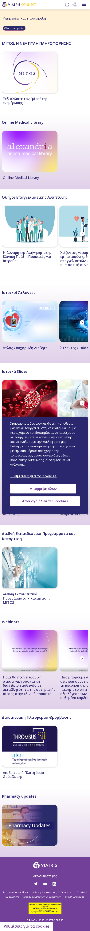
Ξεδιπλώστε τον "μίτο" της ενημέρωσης (25, 101)
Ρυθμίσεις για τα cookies (27, 926)
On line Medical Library (21, 178)
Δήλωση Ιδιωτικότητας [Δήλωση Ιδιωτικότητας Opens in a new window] (44, 892)
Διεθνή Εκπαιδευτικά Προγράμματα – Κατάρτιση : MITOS (26, 598)
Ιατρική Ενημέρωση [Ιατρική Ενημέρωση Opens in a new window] (74, 897)
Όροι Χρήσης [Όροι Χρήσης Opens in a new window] (12, 897)
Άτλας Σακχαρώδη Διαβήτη (25, 348)
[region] (45, 465)
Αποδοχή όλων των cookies (45, 501)
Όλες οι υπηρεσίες (14, 28)
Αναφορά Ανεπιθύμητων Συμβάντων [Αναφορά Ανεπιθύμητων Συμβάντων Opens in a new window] (42, 897)
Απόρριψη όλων (43, 488)
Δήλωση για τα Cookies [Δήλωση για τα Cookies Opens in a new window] (73, 892)
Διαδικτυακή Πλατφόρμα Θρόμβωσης (23, 775)
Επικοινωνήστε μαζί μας (15, 892)
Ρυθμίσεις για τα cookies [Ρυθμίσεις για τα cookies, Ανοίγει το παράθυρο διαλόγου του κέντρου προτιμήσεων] (33, 476)
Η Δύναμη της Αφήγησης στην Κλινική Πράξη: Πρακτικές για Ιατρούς (27, 257)
